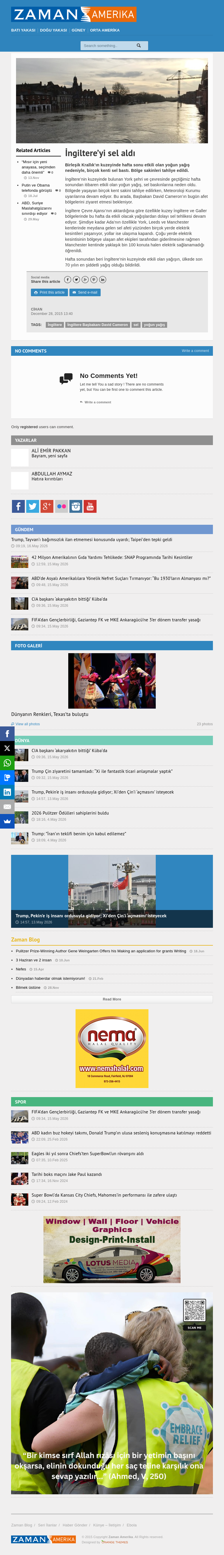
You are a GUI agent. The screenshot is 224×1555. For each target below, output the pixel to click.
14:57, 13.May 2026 (50, 799)
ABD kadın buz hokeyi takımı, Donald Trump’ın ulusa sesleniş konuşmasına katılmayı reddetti (115, 1133)
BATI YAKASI (23, 30)
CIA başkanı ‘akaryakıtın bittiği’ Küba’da (67, 599)
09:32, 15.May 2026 (50, 778)
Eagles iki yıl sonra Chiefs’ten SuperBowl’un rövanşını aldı (83, 1153)
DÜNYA (22, 740)
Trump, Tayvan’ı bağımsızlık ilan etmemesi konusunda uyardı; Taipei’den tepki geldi (85, 539)
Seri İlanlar (47, 1525)
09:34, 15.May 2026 (50, 626)
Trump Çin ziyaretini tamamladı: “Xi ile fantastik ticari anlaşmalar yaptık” (97, 771)
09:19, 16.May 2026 (29, 546)
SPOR (20, 1102)
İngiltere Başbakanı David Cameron (97, 325)
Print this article (49, 292)
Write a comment (195, 351)
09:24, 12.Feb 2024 (50, 1202)
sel (136, 325)
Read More (112, 999)
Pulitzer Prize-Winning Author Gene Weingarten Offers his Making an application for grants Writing (101, 951)
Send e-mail (85, 292)
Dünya (38, 231)
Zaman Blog (26, 939)
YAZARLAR (26, 440)
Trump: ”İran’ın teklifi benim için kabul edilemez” (75, 833)
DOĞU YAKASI (53, 30)
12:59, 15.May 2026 (50, 564)
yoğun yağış (154, 325)
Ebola (132, 1525)
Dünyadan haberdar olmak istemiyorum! (50, 978)
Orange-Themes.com (114, 1542)
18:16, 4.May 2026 (49, 819)
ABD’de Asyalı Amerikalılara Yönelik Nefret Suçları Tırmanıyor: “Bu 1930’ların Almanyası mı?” (114, 578)
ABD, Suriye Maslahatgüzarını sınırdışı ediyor (37, 208)
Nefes (21, 969)
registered (29, 427)
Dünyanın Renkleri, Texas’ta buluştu (49, 714)
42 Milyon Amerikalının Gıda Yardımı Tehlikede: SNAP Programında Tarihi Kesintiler (106, 557)
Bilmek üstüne (28, 987)
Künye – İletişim (107, 1525)
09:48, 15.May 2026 (50, 585)
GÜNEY (78, 30)
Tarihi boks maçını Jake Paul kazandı (64, 1174)
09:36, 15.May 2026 (50, 606)
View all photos (25, 724)
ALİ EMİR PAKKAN (51, 450)
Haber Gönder (75, 1525)
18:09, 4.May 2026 (49, 840)
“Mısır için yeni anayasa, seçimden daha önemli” (38, 167)
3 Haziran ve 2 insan (33, 960)
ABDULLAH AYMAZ (52, 473)
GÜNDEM (24, 529)
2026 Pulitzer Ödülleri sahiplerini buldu (67, 813)
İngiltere (55, 325)
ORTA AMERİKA (105, 30)
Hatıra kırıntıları (46, 479)
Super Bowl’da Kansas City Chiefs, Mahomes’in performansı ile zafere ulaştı (99, 1195)
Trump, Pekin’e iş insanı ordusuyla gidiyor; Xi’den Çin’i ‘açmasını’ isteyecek (97, 792)
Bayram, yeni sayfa (48, 456)
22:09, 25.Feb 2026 (50, 1139)
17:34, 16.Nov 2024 (50, 1181)
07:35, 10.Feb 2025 (50, 1160)
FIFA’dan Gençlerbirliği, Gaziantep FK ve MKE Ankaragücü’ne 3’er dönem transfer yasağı (110, 620)
